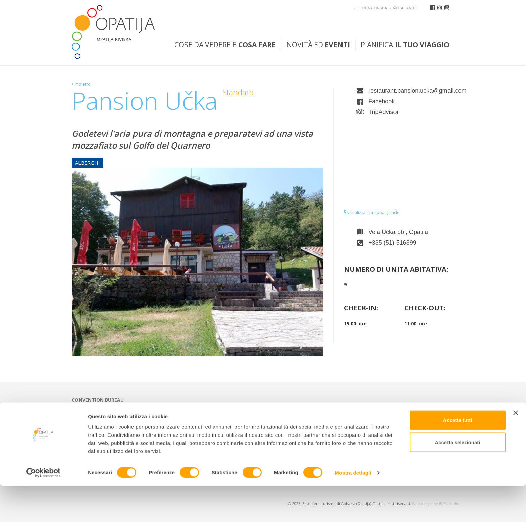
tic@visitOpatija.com (215, 417)
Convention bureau (98, 400)
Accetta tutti (457, 456)
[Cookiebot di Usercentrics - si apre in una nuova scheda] (43, 509)
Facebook (381, 101)
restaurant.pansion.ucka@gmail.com (411, 91)
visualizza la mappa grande (371, 212)
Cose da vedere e (225, 44)
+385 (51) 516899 (392, 243)
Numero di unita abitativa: (396, 270)
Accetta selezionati (457, 478)
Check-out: (424, 308)
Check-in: (361, 308)
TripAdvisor (383, 112)
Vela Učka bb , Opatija (398, 232)
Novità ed (318, 44)
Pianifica (405, 44)
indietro (83, 84)
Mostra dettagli (353, 509)
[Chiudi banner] (515, 449)
